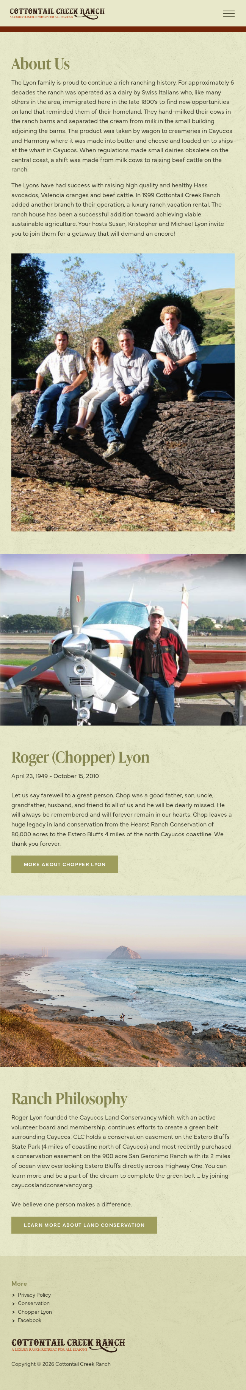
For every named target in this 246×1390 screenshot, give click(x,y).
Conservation (34, 1303)
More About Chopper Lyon (65, 863)
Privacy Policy (34, 1294)
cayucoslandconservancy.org (51, 1184)
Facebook (29, 1320)
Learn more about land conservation (84, 1224)
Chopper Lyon (35, 1311)
